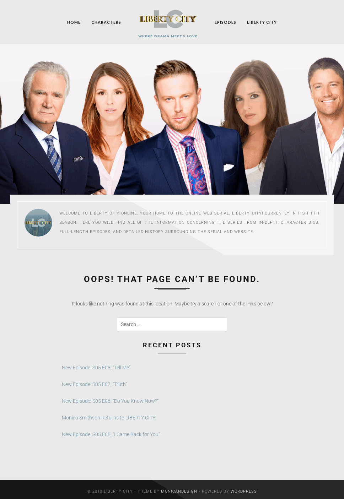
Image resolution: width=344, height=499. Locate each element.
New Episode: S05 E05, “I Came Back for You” (111, 430)
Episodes (225, 22)
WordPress (244, 487)
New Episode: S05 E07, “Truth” (94, 380)
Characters (106, 22)
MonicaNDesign (179, 487)
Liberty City (262, 22)
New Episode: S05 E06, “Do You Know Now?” (110, 397)
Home (74, 22)
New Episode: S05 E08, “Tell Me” (96, 363)
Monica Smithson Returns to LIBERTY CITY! (109, 413)
